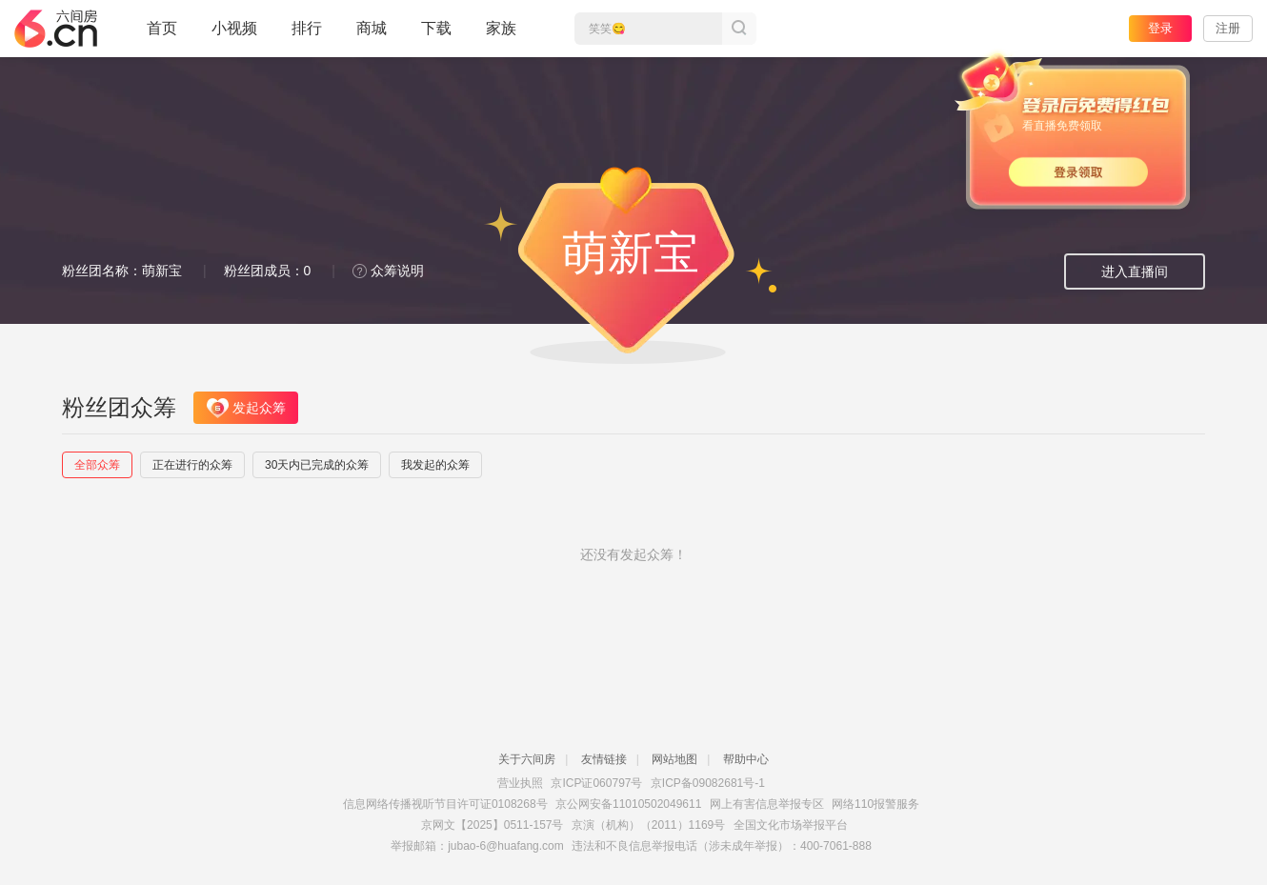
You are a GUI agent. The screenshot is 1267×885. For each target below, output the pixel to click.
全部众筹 (97, 465)
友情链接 (604, 759)
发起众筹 (246, 408)
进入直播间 (1134, 271)
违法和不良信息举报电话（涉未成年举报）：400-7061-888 (722, 846)
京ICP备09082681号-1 (708, 783)
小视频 (234, 36)
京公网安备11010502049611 (628, 804)
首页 (162, 36)
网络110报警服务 (875, 804)
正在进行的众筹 (192, 465)
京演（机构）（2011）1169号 (648, 825)
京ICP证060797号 (596, 783)
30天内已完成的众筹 (317, 465)
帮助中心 (746, 759)
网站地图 (674, 759)
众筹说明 (388, 270)
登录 (1160, 28)
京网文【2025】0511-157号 (492, 825)
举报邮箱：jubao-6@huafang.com (477, 846)
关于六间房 (526, 759)
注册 (1228, 28)
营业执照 (520, 783)
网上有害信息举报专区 (767, 804)
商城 (371, 36)
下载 (436, 28)
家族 (501, 36)
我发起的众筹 (435, 465)
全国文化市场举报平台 (791, 825)
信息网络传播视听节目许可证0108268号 (445, 804)
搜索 (739, 28)
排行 (307, 28)
